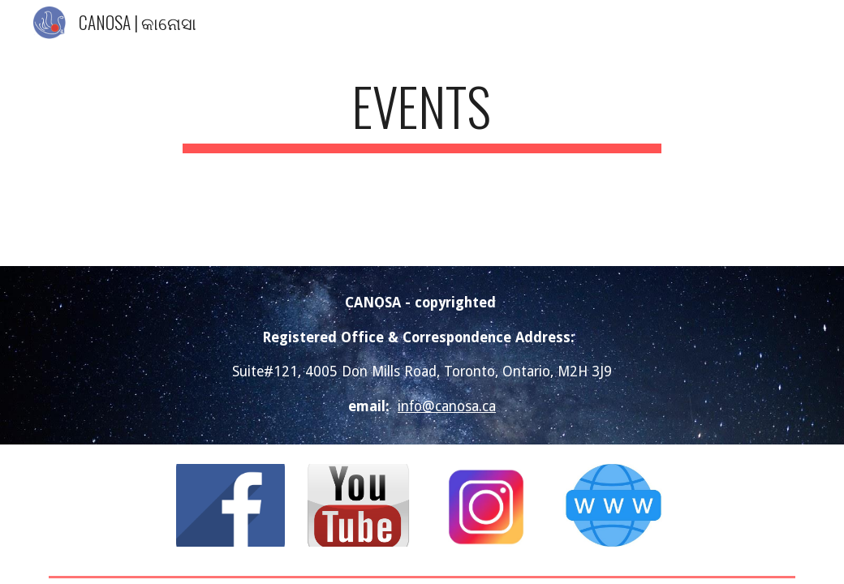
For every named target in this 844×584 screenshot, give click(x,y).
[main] (422, 114)
